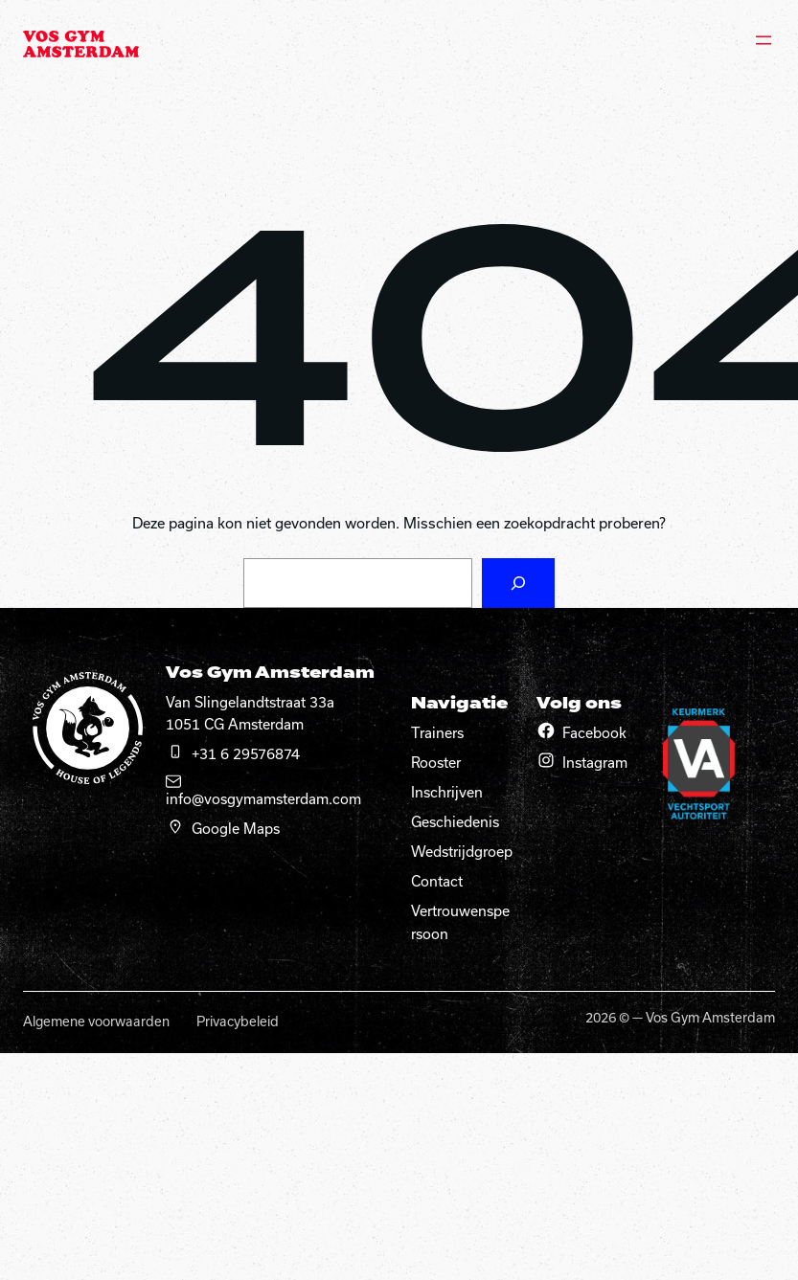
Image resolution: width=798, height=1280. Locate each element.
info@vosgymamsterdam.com (263, 799)
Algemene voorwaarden (96, 1021)
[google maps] (175, 826)
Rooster (436, 762)
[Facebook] (546, 730)
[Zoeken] (518, 583)
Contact (437, 881)
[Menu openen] (763, 40)
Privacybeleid (237, 1021)
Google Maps (236, 828)
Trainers (437, 733)
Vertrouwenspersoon (460, 922)
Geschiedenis (455, 822)
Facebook (594, 733)
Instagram (594, 762)
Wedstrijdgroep (462, 851)
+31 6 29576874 (246, 754)
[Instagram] (546, 760)
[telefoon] (175, 751)
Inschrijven (447, 792)
